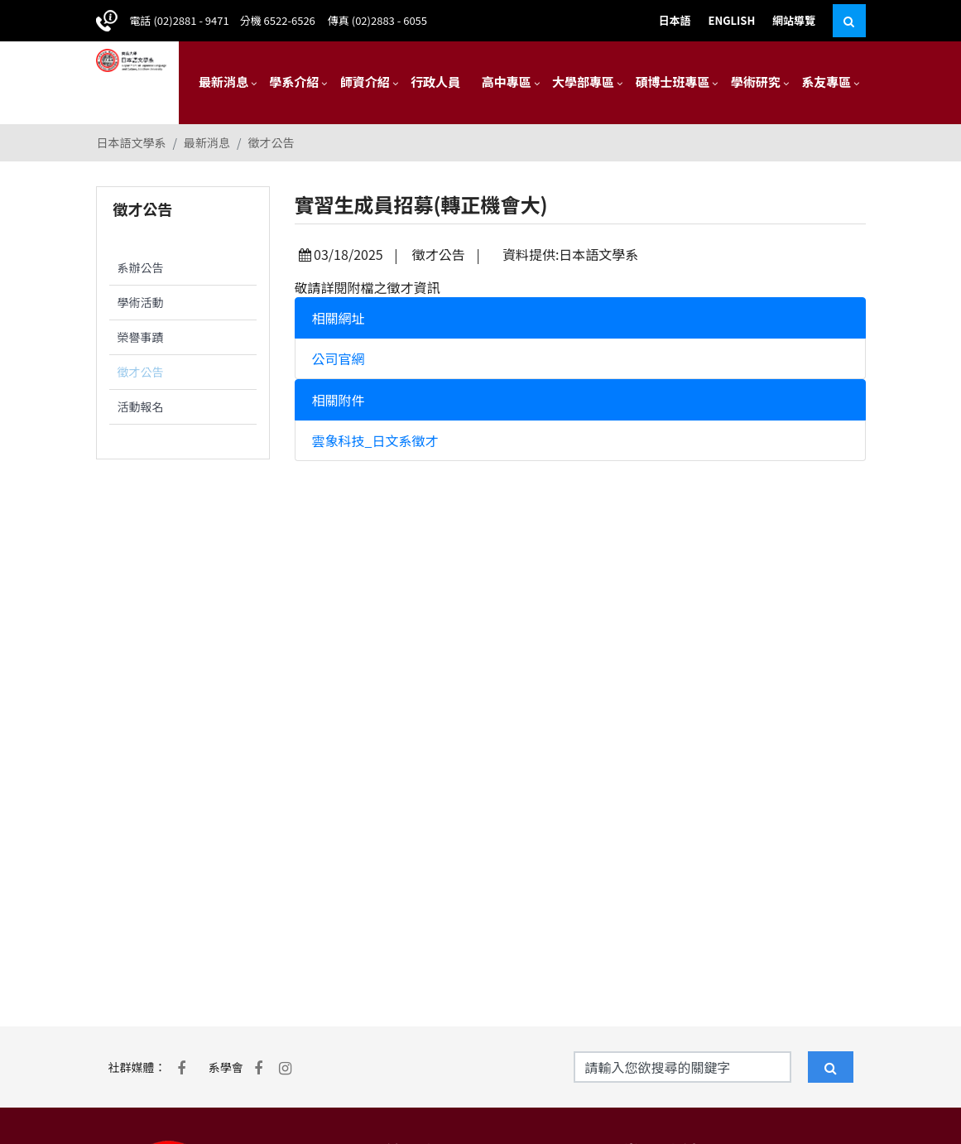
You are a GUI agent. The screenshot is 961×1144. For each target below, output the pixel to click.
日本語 (675, 20)
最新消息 (207, 142)
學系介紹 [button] (294, 81)
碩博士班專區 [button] (672, 81)
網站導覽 (793, 20)
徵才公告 (271, 142)
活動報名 (141, 406)
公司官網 (338, 358)
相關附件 (338, 400)
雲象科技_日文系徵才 (375, 440)
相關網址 (338, 318)
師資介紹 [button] (365, 81)
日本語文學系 (131, 142)
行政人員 (435, 81)
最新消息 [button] (223, 81)
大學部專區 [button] (583, 81)
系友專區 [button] (826, 81)
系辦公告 (141, 267)
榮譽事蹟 (141, 337)
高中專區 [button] (506, 81)
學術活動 (141, 302)
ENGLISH (732, 20)
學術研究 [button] (756, 81)
